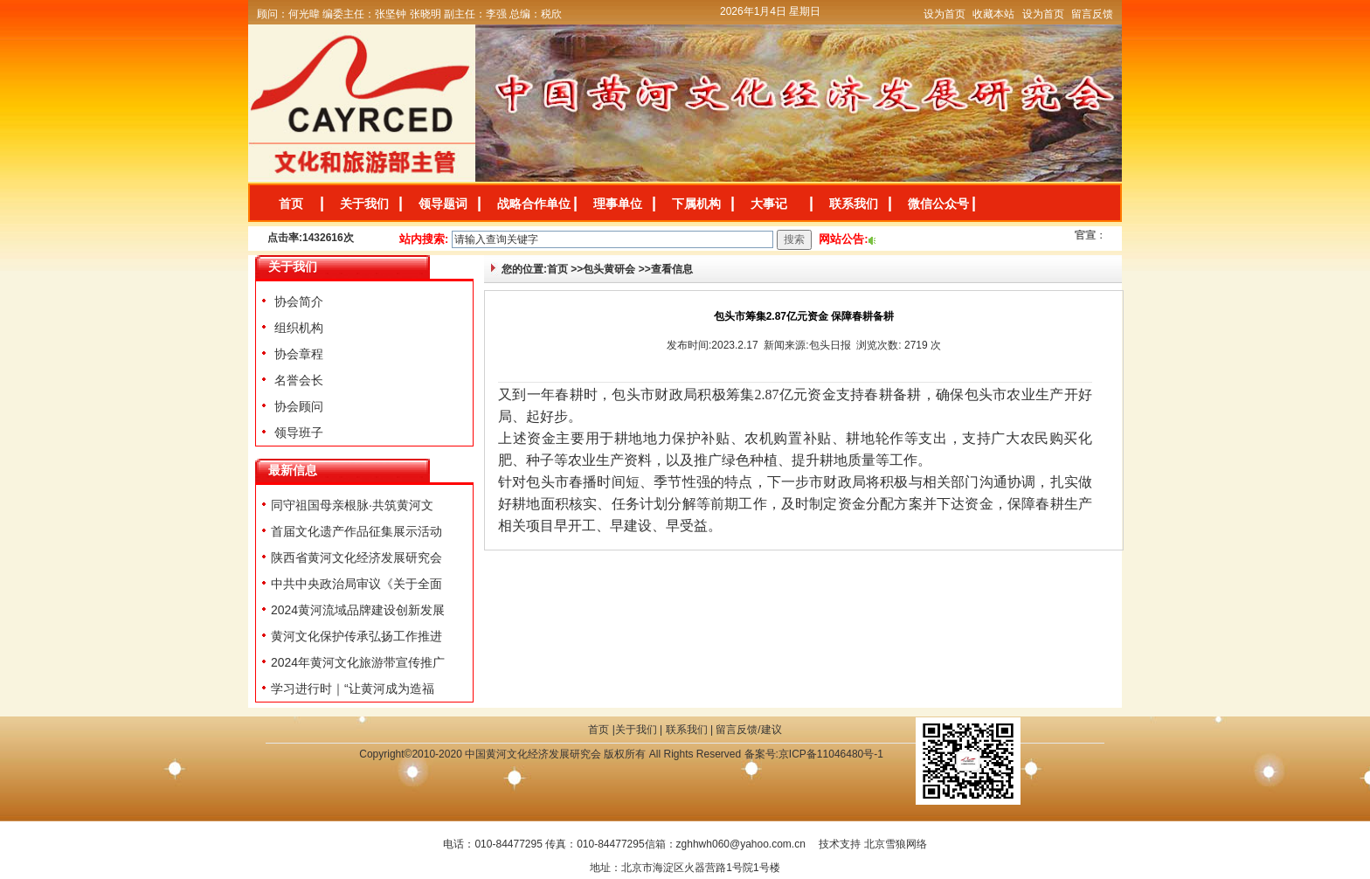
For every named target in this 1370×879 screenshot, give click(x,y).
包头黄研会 (609, 269)
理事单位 (617, 204)
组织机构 (297, 328)
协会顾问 (297, 406)
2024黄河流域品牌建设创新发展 (358, 610)
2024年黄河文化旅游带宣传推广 (358, 662)
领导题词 (443, 204)
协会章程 (297, 354)
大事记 (769, 204)
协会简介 (297, 301)
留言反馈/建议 (748, 729)
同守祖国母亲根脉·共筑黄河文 (352, 505)
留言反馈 (1092, 14)
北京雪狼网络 (895, 844)
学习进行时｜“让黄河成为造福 (352, 689)
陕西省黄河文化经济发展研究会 (356, 557)
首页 (291, 204)
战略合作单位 (534, 204)
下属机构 (696, 204)
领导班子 (297, 433)
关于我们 (364, 204)
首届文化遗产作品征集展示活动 (356, 531)
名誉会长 (297, 380)
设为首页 (944, 14)
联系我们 (853, 204)
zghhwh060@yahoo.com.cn (741, 844)
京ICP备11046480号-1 (830, 754)
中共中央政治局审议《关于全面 (356, 584)
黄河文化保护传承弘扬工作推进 (356, 636)
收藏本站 (993, 14)
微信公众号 (938, 204)
